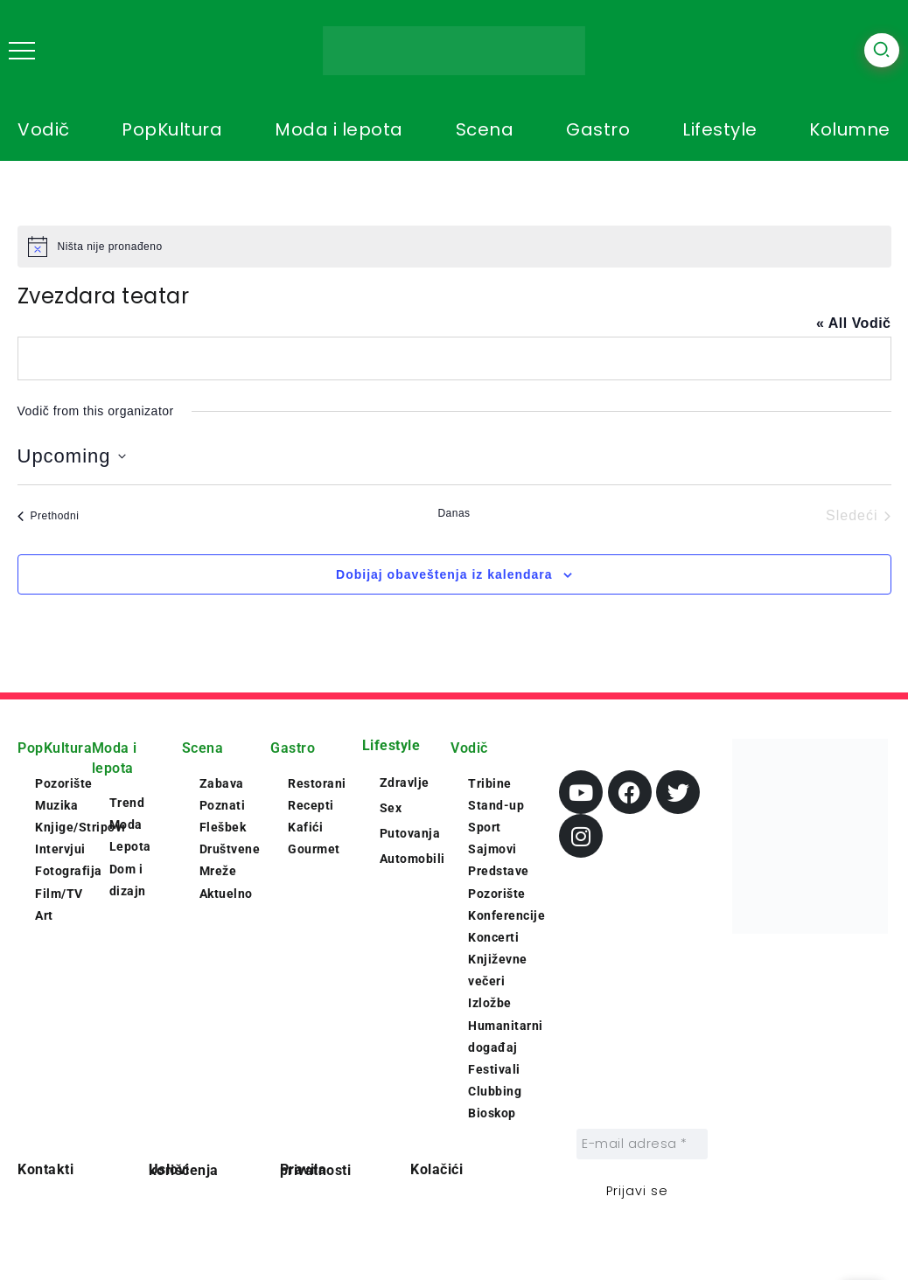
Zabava (221, 783)
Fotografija (68, 871)
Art (44, 915)
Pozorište (64, 783)
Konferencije (506, 915)
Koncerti (493, 937)
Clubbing (494, 1091)
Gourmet (314, 849)
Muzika (56, 805)
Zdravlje (405, 783)
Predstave (498, 871)
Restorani (317, 783)
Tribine (490, 783)
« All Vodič (853, 323)
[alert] (454, 247)
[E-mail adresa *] (642, 1144)
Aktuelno (226, 894)
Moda (126, 824)
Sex (391, 808)
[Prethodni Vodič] (48, 515)
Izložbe (490, 1003)
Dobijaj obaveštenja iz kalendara (444, 574)
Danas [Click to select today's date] (453, 513)
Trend (127, 803)
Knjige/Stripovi (80, 827)
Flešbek (223, 827)
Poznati (222, 805)
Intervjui (60, 849)
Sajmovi (492, 849)
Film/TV (59, 894)
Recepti (311, 805)
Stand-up (496, 805)
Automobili (412, 859)
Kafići (305, 827)
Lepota (130, 846)
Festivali (494, 1069)
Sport (484, 827)
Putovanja (410, 833)
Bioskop (492, 1113)
